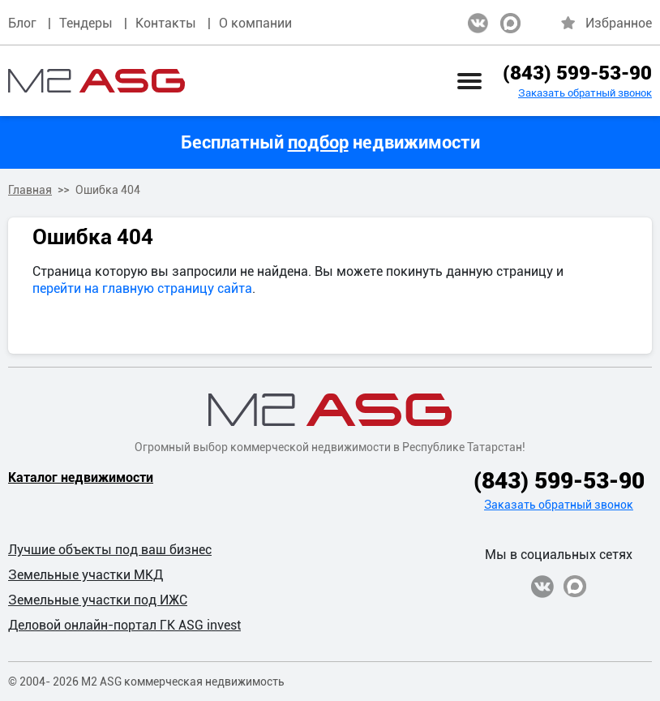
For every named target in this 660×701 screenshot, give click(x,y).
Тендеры (86, 23)
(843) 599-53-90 (577, 73)
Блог (22, 23)
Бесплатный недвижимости (330, 142)
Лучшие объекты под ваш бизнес (110, 549)
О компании (255, 23)
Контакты (165, 23)
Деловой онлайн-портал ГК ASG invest (124, 625)
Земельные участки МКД (85, 575)
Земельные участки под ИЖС (97, 600)
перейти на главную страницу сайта (142, 288)
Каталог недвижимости (80, 477)
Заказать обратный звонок (585, 93)
